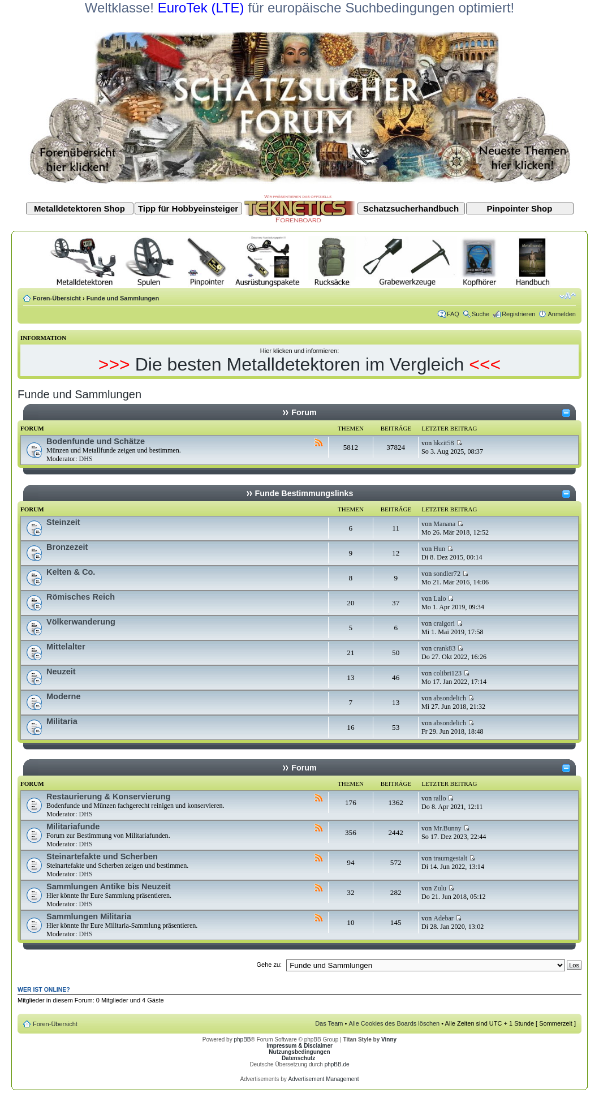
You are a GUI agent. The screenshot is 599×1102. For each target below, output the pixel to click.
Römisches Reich (80, 596)
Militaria (61, 721)
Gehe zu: (269, 964)
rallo (439, 798)
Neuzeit (61, 671)
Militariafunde (73, 826)
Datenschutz (298, 1058)
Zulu (439, 888)
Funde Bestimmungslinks (304, 493)
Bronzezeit (67, 547)
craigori (444, 623)
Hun (439, 549)
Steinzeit (63, 522)
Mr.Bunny (447, 828)
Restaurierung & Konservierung (108, 796)
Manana (444, 524)
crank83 (444, 648)
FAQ (453, 314)
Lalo (439, 598)
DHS (85, 459)
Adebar (443, 918)
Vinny (389, 1039)
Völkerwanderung (80, 621)
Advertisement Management (323, 1079)
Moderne (63, 696)
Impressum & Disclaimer (299, 1046)
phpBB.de (337, 1064)
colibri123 (447, 673)
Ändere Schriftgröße (567, 296)
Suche (480, 314)
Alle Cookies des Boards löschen (393, 1023)
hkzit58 (443, 443)
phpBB (242, 1039)
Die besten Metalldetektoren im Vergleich (299, 364)
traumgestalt (450, 858)
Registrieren (518, 314)
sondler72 (446, 574)
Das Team (329, 1023)
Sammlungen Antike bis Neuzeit (108, 886)
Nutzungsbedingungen (299, 1052)
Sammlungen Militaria (88, 916)
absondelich (449, 698)
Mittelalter (65, 646)
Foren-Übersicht (57, 298)
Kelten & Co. (70, 571)
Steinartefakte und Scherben (102, 856)
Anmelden (562, 314)
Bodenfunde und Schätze (95, 441)
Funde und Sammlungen (123, 298)
